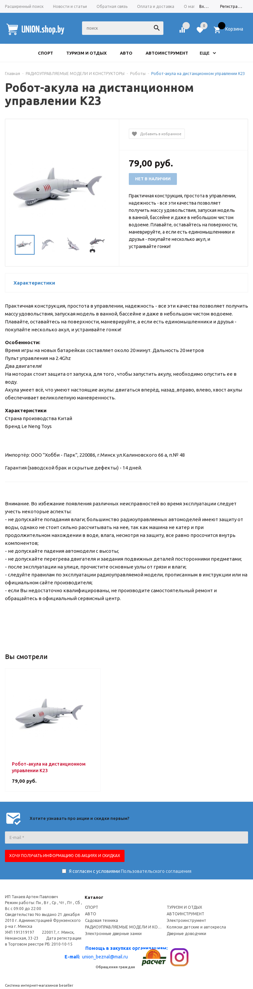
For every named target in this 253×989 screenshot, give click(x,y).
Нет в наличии (153, 178)
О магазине (195, 6)
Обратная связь (112, 6)
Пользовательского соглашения (156, 871)
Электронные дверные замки (113, 933)
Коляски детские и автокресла (196, 927)
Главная (12, 73)
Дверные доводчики (186, 933)
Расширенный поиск (24, 6)
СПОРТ (91, 907)
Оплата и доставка (155, 6)
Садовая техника (101, 920)
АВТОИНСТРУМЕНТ (185, 914)
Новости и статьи (70, 6)
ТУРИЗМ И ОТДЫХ (184, 907)
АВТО (90, 914)
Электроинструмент (186, 920)
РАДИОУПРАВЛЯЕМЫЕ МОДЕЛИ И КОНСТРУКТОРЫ (124, 927)
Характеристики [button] (34, 283)
